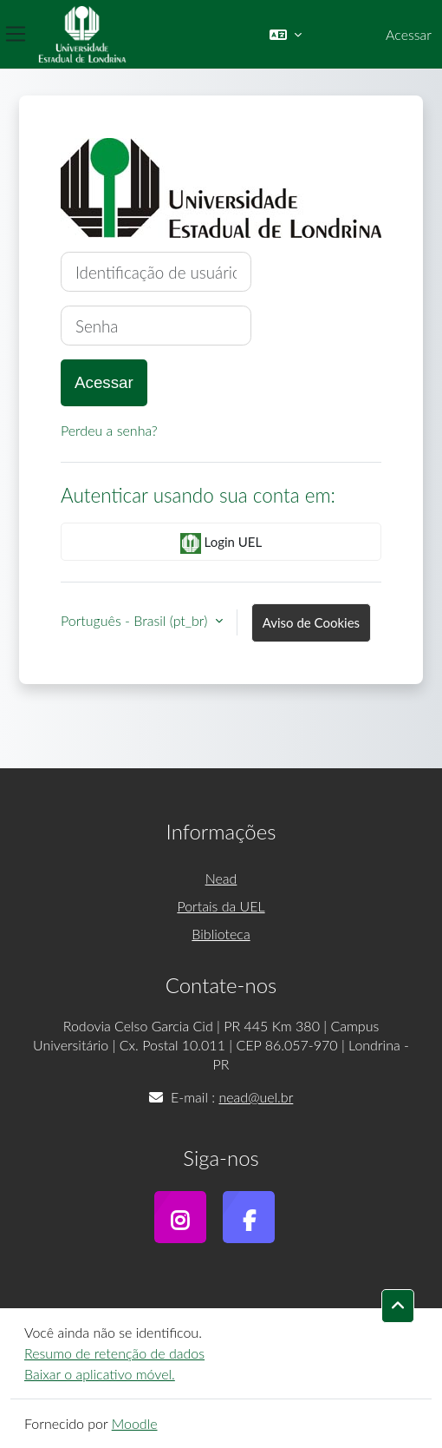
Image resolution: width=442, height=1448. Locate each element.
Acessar (409, 34)
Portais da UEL (220, 906)
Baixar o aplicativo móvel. (99, 1374)
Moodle (135, 1423)
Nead (221, 878)
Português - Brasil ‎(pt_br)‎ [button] (136, 620)
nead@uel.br (255, 1097)
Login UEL (221, 543)
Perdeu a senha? (109, 430)
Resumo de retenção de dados (114, 1353)
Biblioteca (221, 933)
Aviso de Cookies (311, 622)
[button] (285, 34)
